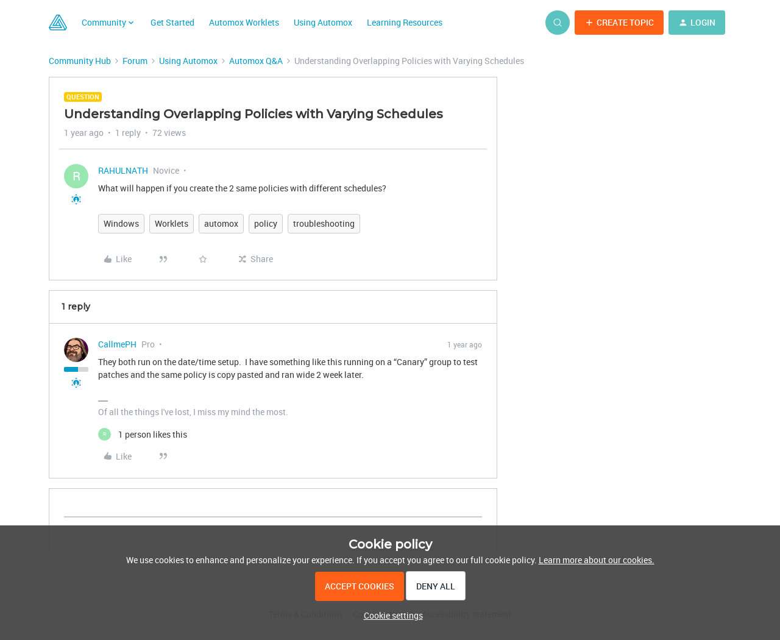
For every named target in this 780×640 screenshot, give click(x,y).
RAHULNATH (123, 170)
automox (221, 223)
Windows (121, 223)
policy (265, 223)
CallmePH (117, 344)
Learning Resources (404, 22)
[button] (619, 22)
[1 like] (142, 434)
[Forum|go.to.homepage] (58, 22)
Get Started (172, 22)
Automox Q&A (256, 60)
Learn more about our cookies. (596, 560)
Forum (134, 60)
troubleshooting (324, 223)
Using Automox (323, 22)
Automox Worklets (244, 22)
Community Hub (80, 60)
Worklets (171, 223)
